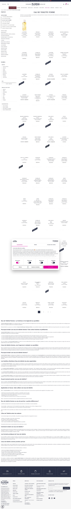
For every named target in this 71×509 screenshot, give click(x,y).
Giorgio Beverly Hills (64, 262)
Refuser (20, 267)
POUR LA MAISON (4, 46)
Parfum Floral (4, 51)
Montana (51, 282)
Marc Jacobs (51, 302)
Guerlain (51, 32)
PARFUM (3, 12)
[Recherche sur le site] (5, 4)
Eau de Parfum (5, 105)
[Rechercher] (8, 4)
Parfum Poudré (4, 48)
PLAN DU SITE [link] (15, 496)
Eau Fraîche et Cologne (7, 108)
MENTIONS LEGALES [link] (6, 503)
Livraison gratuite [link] (7, 473)
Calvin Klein (5, 77)
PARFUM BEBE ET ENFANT (5, 43)
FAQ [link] (25, 497)
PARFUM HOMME (4, 30)
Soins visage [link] (15, 485)
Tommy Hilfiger (64, 52)
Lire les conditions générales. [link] (58, 491)
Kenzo (64, 220)
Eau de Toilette (5, 107)
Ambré (4, 90)
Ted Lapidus (64, 282)
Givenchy (37, 157)
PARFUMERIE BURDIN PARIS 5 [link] (41, 488)
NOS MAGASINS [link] (40, 480)
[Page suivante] (50, 312)
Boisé (4, 93)
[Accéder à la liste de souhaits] (68, 4)
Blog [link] (14, 495)
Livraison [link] (26, 483)
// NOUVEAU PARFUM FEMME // (7, 16)
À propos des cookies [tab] (51, 244)
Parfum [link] (14, 483)
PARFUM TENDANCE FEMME (7, 28)
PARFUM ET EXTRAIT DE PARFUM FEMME (9, 26)
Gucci (64, 116)
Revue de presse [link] (40, 498)
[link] (12, 7)
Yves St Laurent (64, 74)
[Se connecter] (64, 4)
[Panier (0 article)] (66, 4)
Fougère (4, 99)
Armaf (4, 69)
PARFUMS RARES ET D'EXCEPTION (7, 37)
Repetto (38, 302)
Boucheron (5, 73)
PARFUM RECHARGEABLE (5, 38)
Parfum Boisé (3, 56)
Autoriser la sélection (35, 267)
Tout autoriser (50, 267)
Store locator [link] (39, 500)
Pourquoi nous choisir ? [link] (17, 501)
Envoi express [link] (31, 483)
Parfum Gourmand (4, 54)
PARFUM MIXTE (3, 32)
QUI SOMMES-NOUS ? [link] (4, 486)
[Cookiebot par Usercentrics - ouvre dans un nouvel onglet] (53, 241)
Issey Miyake (38, 94)
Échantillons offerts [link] (21, 473)
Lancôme (24, 32)
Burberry (4, 74)
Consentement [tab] (19, 244)
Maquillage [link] (15, 488)
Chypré (4, 94)
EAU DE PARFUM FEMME (6, 18)
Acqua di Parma (5, 66)
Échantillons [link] (27, 491)
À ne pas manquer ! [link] (16, 500)
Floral (4, 98)
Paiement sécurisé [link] (49, 473)
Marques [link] (14, 490)
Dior (64, 178)
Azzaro (4, 70)
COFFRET (2, 40)
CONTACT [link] (26, 500)
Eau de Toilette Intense (7, 109)
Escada (51, 74)
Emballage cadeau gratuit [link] (35, 473)
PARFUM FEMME (4, 15)
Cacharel (4, 75)
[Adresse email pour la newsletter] (59, 488)
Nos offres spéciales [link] (17, 498)
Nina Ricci (51, 116)
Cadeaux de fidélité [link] (63, 473)
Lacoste (24, 94)
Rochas (38, 32)
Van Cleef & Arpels (38, 282)
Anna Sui (4, 67)
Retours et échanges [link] (29, 485)
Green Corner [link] (15, 493)
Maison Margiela (64, 32)
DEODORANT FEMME (5, 23)
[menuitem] (12, 7)
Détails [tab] (35, 244)
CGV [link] (1, 503)
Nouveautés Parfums (5, 35)
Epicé (4, 97)
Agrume (4, 89)
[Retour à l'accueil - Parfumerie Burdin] (35, 4)
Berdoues (4, 71)
